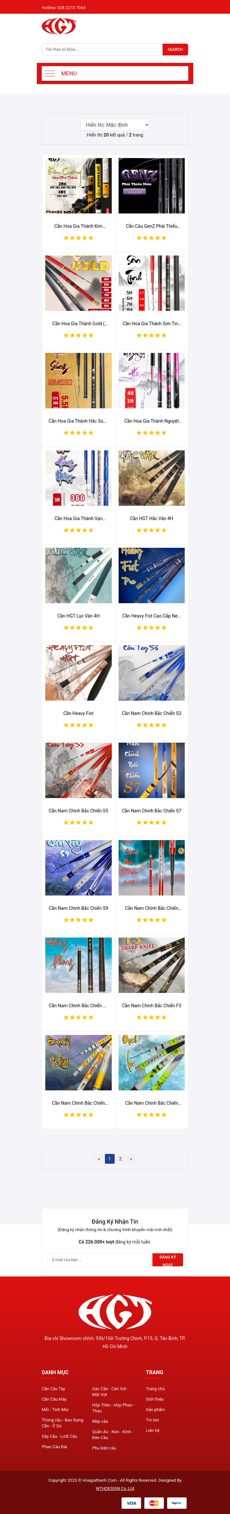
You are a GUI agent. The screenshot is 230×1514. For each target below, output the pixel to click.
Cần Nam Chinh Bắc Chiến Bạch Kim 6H (78, 1103)
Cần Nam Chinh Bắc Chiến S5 (78, 810)
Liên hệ (153, 1430)
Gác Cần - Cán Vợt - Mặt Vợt (110, 1391)
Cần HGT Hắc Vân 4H (151, 518)
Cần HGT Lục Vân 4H (78, 616)
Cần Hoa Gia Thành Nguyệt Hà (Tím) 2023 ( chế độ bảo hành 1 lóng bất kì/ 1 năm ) (152, 421)
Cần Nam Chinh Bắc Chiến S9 (78, 908)
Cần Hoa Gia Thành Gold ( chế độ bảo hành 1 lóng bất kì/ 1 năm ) (78, 324)
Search (175, 49)
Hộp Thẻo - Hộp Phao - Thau (113, 1408)
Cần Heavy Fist (78, 713)
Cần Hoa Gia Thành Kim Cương (78, 226)
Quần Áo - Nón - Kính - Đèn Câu (112, 1434)
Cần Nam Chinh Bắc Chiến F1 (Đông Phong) (78, 1006)
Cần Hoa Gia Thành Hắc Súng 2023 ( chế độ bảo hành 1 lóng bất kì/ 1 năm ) (78, 421)
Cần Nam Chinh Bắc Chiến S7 (151, 810)
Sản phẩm (155, 1409)
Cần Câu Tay (53, 1388)
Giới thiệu (155, 1399)
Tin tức (152, 1420)
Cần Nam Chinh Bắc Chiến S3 (151, 713)
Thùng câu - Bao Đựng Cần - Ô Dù (62, 1423)
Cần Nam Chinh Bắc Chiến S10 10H (151, 908)
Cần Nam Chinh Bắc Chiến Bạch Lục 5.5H (151, 1103)
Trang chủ (155, 1388)
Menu (69, 73)
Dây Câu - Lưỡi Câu (59, 1436)
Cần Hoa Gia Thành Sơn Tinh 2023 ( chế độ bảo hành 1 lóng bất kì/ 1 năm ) (151, 324)
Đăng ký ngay (168, 1260)
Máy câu (100, 1421)
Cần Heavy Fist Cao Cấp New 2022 (151, 616)
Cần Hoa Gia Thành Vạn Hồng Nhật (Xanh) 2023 (78, 519)
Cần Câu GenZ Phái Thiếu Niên (151, 226)
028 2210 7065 (71, 7)
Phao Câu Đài (54, 1446)
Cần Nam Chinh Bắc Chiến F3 (151, 1005)
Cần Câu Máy (54, 1399)
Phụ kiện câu (104, 1448)
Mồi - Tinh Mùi (55, 1409)
